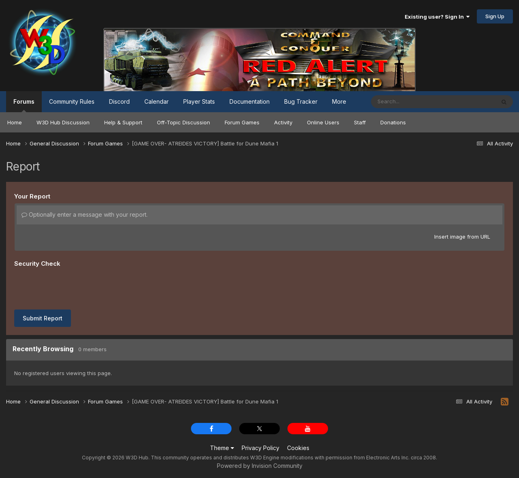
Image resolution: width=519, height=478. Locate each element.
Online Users (323, 122)
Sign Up (494, 16)
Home (14, 122)
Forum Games (242, 122)
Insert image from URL (462, 236)
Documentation (249, 101)
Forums (23, 105)
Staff (360, 122)
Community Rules (71, 101)
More (339, 101)
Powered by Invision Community (259, 465)
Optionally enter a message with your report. (84, 214)
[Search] (411, 101)
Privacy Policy (260, 447)
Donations (393, 122)
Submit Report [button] (42, 318)
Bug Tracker (300, 101)
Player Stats (199, 101)
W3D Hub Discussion (63, 122)
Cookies (298, 447)
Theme (222, 447)
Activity (283, 122)
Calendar (156, 101)
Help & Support (123, 122)
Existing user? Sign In (437, 16)
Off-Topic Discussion (183, 122)
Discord (119, 101)
